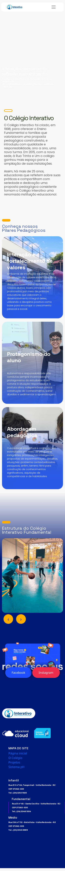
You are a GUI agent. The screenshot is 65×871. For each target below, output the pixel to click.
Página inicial (17, 753)
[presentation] (8, 619)
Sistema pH (16, 767)
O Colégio (15, 758)
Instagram (46, 673)
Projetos (14, 762)
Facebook (18, 673)
